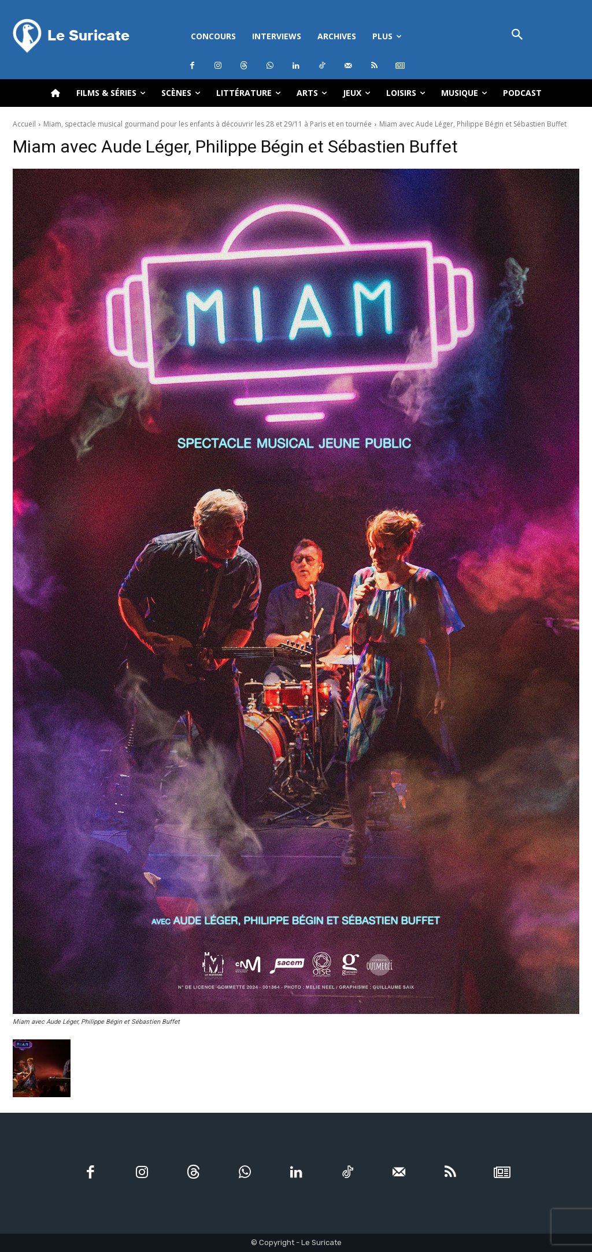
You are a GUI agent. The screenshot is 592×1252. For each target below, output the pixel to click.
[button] (517, 35)
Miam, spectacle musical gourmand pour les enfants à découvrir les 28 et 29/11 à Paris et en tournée (207, 124)
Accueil (24, 124)
